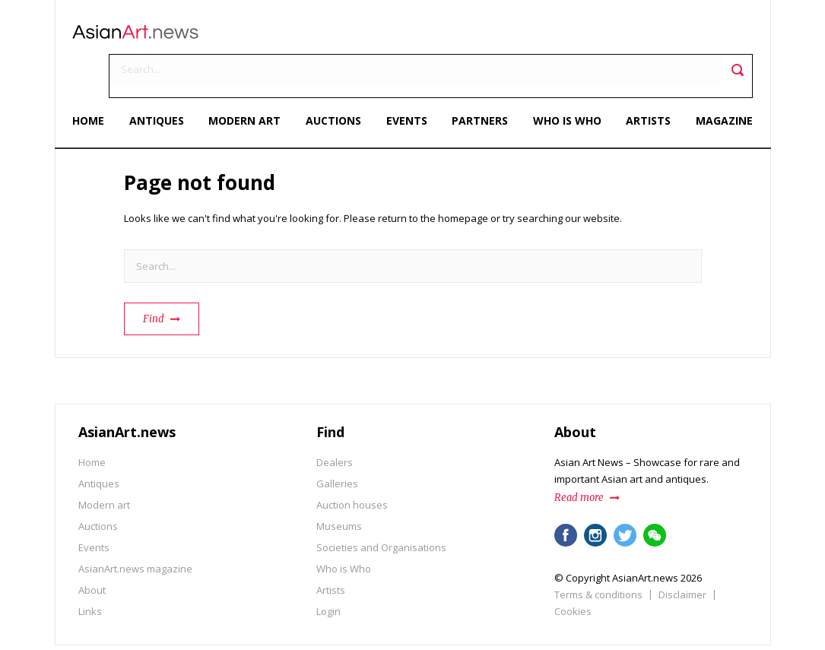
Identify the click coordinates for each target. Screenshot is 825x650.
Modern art (247, 82)
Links (90, 570)
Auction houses (352, 464)
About (92, 549)
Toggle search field (732, 38)
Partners (478, 82)
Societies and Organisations (381, 506)
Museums (339, 485)
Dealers (334, 421)
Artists (644, 82)
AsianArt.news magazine (135, 527)
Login (328, 570)
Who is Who (564, 82)
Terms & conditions (598, 553)
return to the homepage (433, 177)
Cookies (573, 570)
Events (406, 82)
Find (153, 277)
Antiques (160, 82)
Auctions (335, 82)
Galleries (337, 442)
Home (94, 82)
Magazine (718, 82)
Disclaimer (682, 553)
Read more (579, 456)
